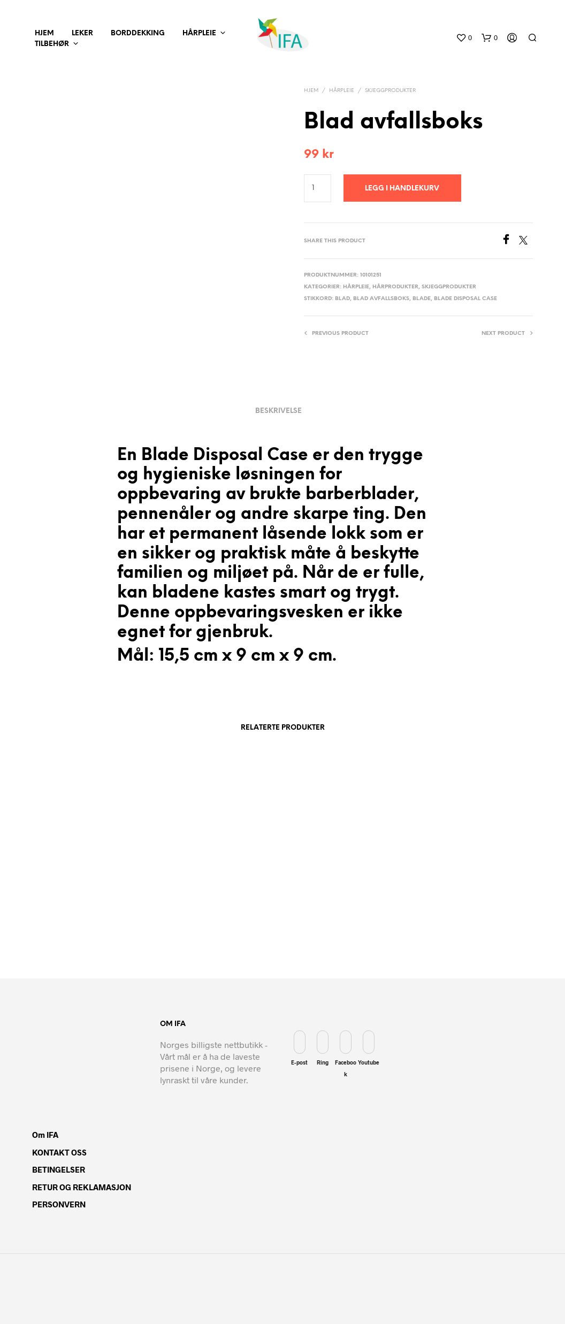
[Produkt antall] (317, 188)
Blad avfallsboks (381, 299)
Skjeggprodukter (390, 91)
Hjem (311, 91)
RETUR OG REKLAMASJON (81, 1187)
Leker (82, 33)
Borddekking (138, 33)
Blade (422, 299)
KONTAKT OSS (59, 1152)
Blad (342, 299)
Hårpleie (199, 33)
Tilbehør (52, 44)
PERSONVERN (59, 1204)
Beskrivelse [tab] (278, 411)
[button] (464, 38)
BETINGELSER (58, 1169)
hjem (44, 33)
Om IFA (45, 1134)
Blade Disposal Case (465, 299)
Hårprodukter (395, 287)
